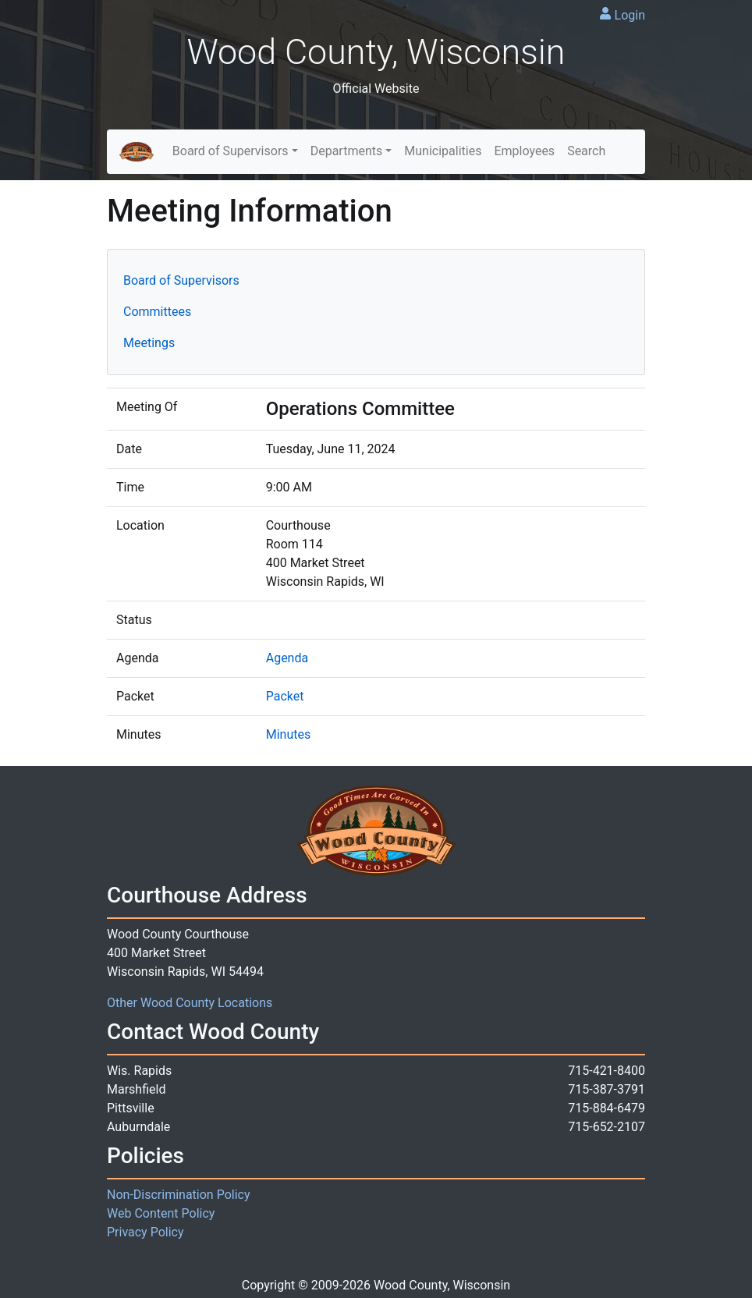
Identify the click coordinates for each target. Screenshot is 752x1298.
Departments (346, 151)
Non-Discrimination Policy (178, 1194)
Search (586, 151)
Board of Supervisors (230, 151)
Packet (285, 696)
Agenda (287, 658)
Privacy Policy (145, 1232)
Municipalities (442, 151)
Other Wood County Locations (189, 1002)
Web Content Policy (161, 1213)
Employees (524, 151)
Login (630, 15)
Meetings (149, 342)
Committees (157, 311)
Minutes (288, 734)
